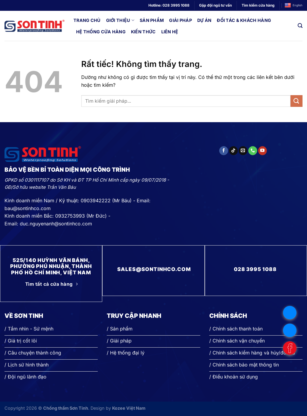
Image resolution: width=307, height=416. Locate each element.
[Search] (300, 26)
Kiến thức (143, 31)
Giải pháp (180, 20)
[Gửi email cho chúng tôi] (243, 150)
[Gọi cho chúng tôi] (252, 150)
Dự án (204, 20)
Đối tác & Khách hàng (244, 20)
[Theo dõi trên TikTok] (233, 150)
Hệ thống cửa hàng (101, 31)
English (294, 5)
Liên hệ (169, 31)
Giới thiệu (120, 20)
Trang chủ (87, 20)
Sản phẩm (152, 20)
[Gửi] (297, 101)
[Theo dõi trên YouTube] (262, 150)
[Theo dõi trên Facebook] (223, 150)
